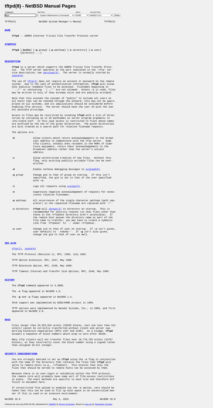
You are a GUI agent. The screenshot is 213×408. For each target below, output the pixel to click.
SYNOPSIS (10, 44)
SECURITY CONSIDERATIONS (21, 353)
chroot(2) (55, 209)
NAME (7, 30)
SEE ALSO (10, 243)
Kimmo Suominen (67, 404)
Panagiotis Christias (103, 404)
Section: (42, 12)
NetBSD (52, 404)
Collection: (95, 12)
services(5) (51, 72)
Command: (10, 12)
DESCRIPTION (12, 61)
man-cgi (88, 404)
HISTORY (10, 280)
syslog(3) (73, 186)
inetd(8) (17, 75)
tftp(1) (32, 81)
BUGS (7, 319)
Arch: (79, 12)
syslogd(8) (93, 169)
